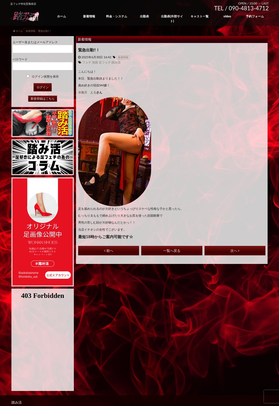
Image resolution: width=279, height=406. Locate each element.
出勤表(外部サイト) (172, 18)
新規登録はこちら (43, 98)
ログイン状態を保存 (42, 76)
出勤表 (144, 16)
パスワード (20, 59)
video (227, 16)
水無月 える (87, 92)
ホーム (61, 16)
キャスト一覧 (200, 16)
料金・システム (116, 16)
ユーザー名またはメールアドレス (35, 42)
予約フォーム (255, 16)
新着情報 (89, 16)
